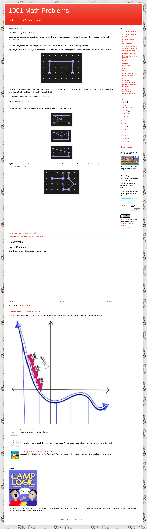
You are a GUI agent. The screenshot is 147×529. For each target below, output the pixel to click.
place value (126, 78)
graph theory (126, 65)
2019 (125, 126)
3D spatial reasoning (129, 34)
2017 (125, 132)
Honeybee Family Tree (27, 430)
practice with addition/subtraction (129, 81)
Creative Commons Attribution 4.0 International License (127, 226)
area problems (32, 236)
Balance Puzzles (25, 441)
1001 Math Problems (39, 10)
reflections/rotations (129, 94)
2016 (125, 135)
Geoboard (45, 97)
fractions (125, 60)
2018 (125, 129)
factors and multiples (129, 53)
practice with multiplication (126, 90)
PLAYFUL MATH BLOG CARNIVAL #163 (25, 312)
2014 (125, 141)
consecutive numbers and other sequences (129, 47)
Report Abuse (126, 147)
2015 (125, 138)
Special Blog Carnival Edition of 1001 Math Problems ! (38, 452)
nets (123, 71)
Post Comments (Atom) (26, 305)
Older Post (109, 301)
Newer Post (13, 301)
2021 (125, 120)
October (125, 111)
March (124, 113)
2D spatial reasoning (20, 236)
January (125, 116)
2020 (125, 123)
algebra (124, 37)
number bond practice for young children (129, 74)
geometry (40, 236)
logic (124, 68)
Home (62, 301)
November (126, 107)
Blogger (82, 519)
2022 (125, 105)
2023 (125, 102)
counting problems (128, 51)
